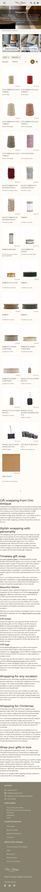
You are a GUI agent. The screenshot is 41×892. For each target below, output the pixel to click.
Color (5, 57)
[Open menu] (4, 3)
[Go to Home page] (20, 2)
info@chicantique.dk (14, 793)
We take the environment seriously (19, 810)
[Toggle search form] (31, 3)
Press (8, 817)
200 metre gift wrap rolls (27, 579)
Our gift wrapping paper (9, 559)
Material (15, 57)
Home (3, 30)
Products (8, 30)
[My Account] (34, 3)
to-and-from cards (18, 661)
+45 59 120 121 (12, 790)
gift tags (13, 647)
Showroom (10, 813)
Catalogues (10, 815)
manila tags (14, 652)
